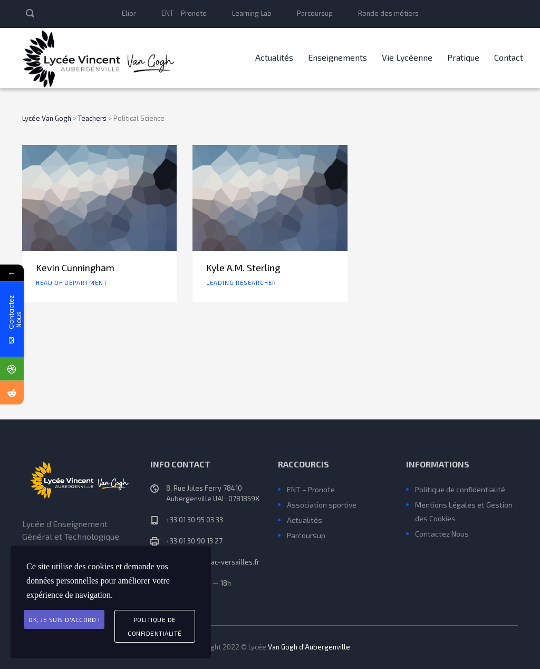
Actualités (274, 57)
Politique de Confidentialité (155, 626)
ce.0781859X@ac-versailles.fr (212, 562)
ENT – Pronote (184, 13)
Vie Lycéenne (407, 57)
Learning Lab (252, 13)
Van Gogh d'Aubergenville (309, 647)
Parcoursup (315, 13)
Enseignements (337, 57)
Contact (508, 57)
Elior (129, 13)
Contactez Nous (442, 533)
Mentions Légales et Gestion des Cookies (464, 511)
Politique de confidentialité (460, 489)
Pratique (463, 57)
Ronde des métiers (388, 13)
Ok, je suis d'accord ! (64, 619)
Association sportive (321, 504)
